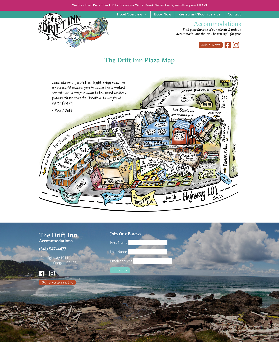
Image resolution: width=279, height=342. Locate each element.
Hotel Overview (132, 14)
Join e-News (210, 45)
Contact (234, 14)
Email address (121, 261)
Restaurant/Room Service (199, 14)
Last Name (118, 252)
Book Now (162, 14)
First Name (118, 242)
